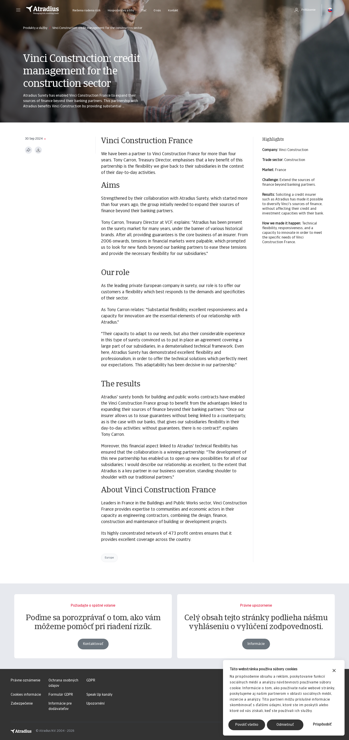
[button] (18, 10)
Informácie (256, 654)
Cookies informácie (26, 695)
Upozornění (95, 703)
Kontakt (173, 10)
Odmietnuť (285, 725)
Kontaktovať (93, 654)
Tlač (143, 10)
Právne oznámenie (25, 680)
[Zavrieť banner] (334, 671)
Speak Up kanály (99, 695)
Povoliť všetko (246, 725)
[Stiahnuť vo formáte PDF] (38, 150)
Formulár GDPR (61, 695)
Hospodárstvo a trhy (121, 10)
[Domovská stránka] (42, 10)
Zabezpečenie (22, 703)
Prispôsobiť (322, 724)
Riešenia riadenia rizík (87, 10)
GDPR (90, 680)
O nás (157, 10)
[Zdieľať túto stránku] (28, 150)
